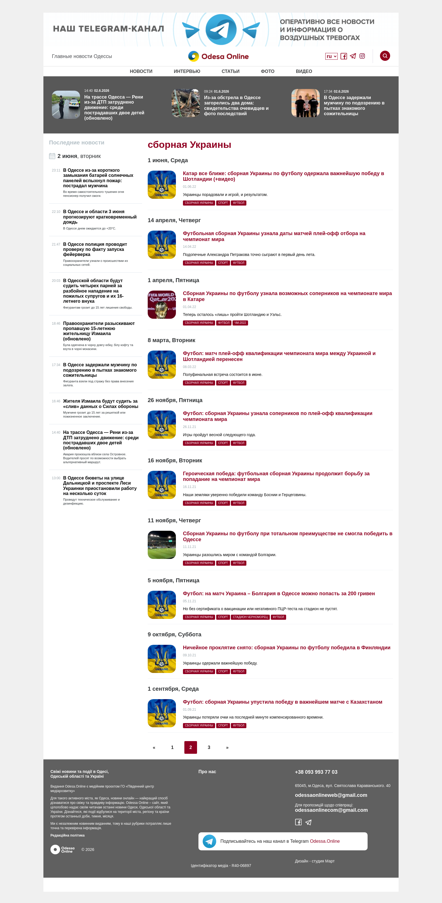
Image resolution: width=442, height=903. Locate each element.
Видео (304, 71)
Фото (268, 71)
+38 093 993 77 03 (316, 772)
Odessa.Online (325, 841)
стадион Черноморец (250, 617)
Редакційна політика (67, 835)
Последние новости (76, 142)
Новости (141, 71)
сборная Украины (199, 202)
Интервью (187, 71)
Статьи (230, 71)
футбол (238, 202)
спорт (223, 202)
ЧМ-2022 (240, 322)
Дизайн (301, 861)
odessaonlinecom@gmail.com (331, 810)
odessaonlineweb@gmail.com (331, 795)
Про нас (207, 771)
